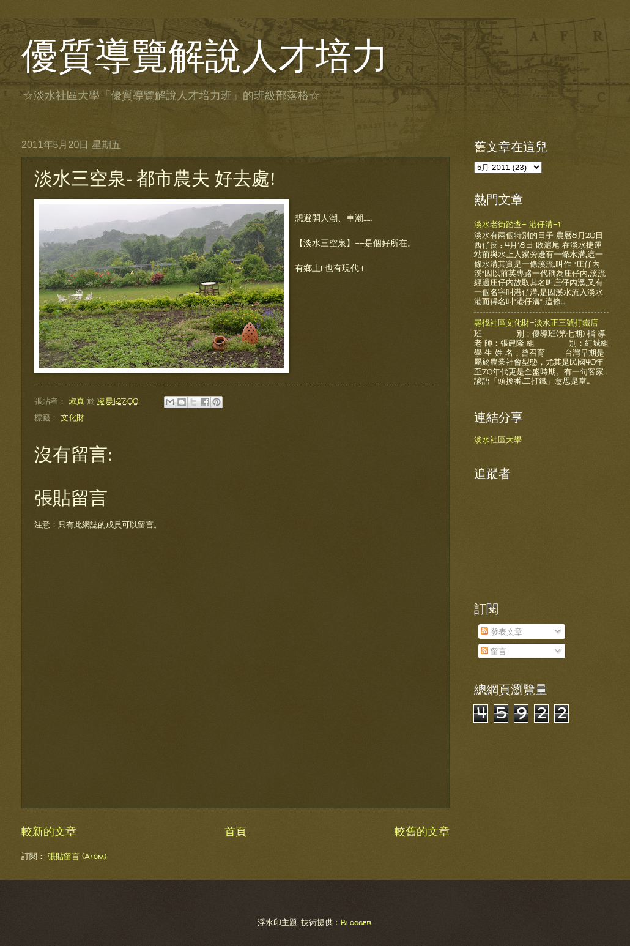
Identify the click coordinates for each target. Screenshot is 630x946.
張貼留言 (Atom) (77, 856)
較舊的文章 (422, 831)
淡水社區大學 (498, 439)
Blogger (356, 922)
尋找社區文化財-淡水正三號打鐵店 (536, 322)
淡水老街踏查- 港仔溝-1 (517, 223)
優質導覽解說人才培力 (204, 56)
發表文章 (501, 631)
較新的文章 (48, 831)
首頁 (235, 831)
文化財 (72, 417)
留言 (493, 651)
